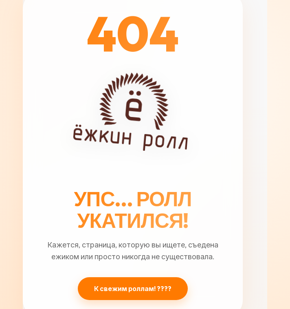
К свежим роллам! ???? (132, 289)
